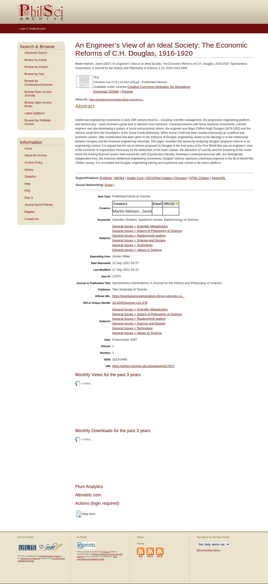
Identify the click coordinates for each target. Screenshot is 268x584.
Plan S (29, 198)
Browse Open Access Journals (38, 93)
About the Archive (36, 155)
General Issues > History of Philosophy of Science (147, 231)
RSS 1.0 (150, 556)
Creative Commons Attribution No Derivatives (158, 87)
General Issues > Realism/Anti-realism (139, 235)
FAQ (27, 190)
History (29, 169)
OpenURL (219, 178)
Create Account (37, 28)
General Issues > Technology (132, 245)
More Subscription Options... (209, 550)
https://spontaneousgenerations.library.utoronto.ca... (116, 99)
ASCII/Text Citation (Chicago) (166, 178)
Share (108, 185)
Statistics (30, 176)
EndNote (106, 178)
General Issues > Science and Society (138, 240)
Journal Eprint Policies (39, 204)
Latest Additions (35, 113)
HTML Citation (199, 178)
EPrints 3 (106, 552)
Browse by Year (34, 74)
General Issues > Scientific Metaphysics (140, 226)
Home (28, 148)
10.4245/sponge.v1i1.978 (129, 302)
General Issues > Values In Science (137, 250)
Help (27, 183)
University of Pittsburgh (30, 558)
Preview (127, 91)
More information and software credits (97, 557)
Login (22, 28)
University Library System (49, 556)
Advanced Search (36, 53)
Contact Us (32, 219)
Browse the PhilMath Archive (38, 122)
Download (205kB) (106, 91)
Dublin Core (135, 178)
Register (30, 212)
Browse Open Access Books (38, 104)
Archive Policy (33, 162)
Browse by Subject (36, 67)
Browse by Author (36, 60)
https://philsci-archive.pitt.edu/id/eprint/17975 (143, 366)
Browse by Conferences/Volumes (38, 82)
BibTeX (119, 178)
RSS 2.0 (160, 556)
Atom (141, 556)
